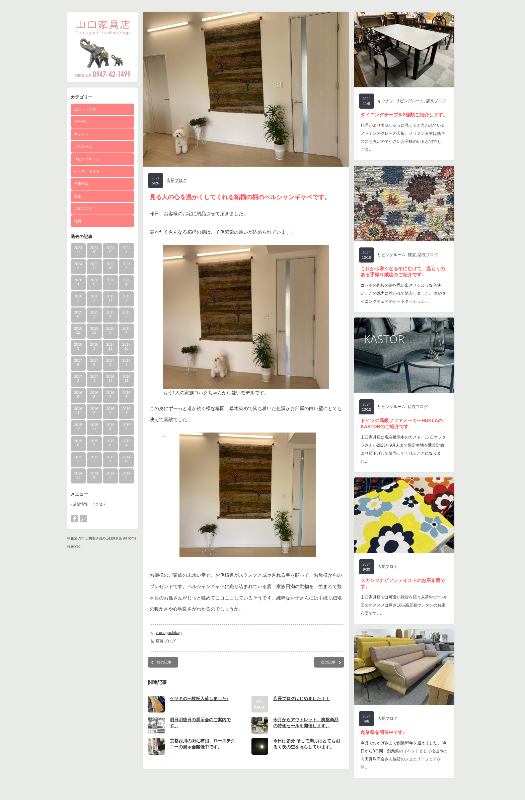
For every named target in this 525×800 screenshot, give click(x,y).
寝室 (77, 196)
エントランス (85, 109)
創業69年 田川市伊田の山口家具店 (96, 538)
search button (83, 518)
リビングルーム (87, 159)
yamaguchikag (168, 632)
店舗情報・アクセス (89, 504)
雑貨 (77, 221)
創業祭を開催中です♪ (383, 732)
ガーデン (81, 122)
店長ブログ (83, 209)
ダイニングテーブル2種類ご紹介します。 (404, 114)
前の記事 (164, 662)
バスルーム (83, 147)
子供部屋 (81, 184)
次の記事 (328, 662)
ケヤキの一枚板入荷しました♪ (199, 698)
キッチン (81, 134)
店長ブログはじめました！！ (301, 698)
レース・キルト (87, 171)
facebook (74, 518)
